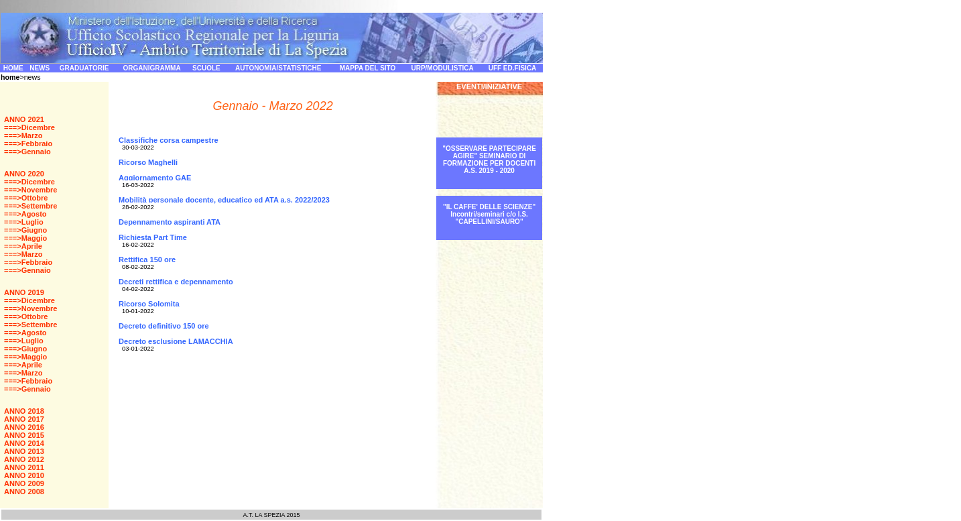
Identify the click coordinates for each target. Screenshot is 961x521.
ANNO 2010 (24, 475)
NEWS (39, 68)
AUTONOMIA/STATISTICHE (278, 68)
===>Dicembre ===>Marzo (29, 131)
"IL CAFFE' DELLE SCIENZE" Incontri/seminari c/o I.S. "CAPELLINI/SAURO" (489, 214)
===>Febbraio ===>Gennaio (28, 147)
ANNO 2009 (24, 483)
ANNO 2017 (24, 419)
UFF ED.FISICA (513, 68)
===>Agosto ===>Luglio (25, 218)
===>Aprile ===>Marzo (23, 250)
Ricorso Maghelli (148, 162)
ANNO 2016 (24, 427)
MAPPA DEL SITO (368, 68)
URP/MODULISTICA (442, 68)
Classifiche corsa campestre (168, 143)
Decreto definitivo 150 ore (164, 326)
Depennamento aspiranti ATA (169, 222)
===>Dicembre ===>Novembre (31, 186)
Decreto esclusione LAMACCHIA (176, 341)
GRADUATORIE (84, 68)
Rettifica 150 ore (147, 259)
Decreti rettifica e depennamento (176, 282)
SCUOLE (206, 68)
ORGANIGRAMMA (152, 68)
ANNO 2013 (24, 451)
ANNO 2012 (24, 459)
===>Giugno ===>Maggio (25, 234)
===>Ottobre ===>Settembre (31, 202)
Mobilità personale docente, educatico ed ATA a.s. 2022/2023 (224, 200)
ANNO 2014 (24, 443)
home (10, 77)
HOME (13, 68)
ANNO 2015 (24, 435)
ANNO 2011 (24, 467)
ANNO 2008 (24, 491)
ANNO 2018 (24, 411)
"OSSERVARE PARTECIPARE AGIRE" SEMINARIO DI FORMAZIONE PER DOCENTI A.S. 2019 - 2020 (489, 159)
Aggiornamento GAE (155, 181)
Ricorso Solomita (149, 304)
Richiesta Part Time (153, 240)
